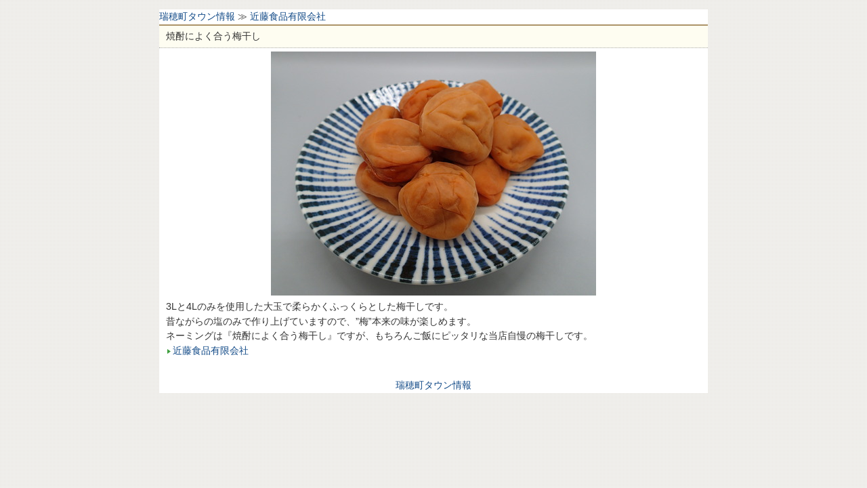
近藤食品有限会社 (288, 16)
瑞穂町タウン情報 (197, 16)
